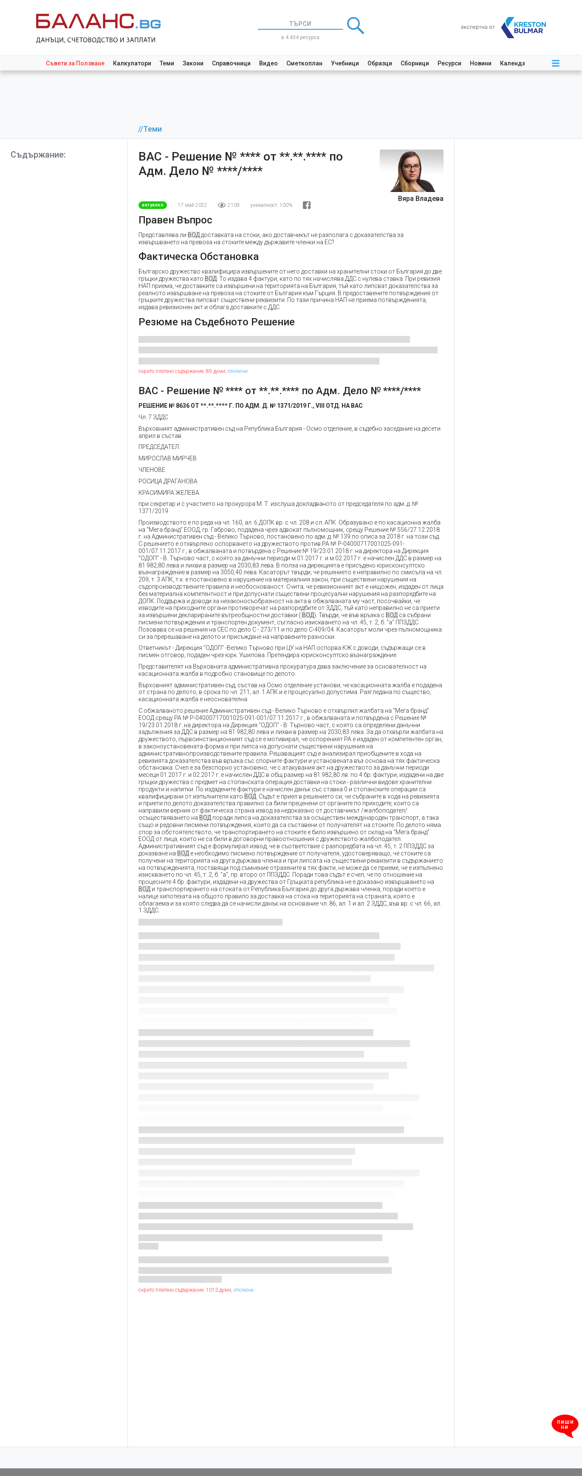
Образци (379, 63)
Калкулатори (132, 63)
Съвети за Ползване (75, 63)
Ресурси (449, 63)
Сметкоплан (304, 63)
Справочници (231, 63)
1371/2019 (153, 511)
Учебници (345, 63)
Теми (167, 63)
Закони (193, 63)
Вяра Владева (421, 199)
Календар (514, 63)
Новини (481, 63)
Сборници (415, 63)
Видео (268, 63)
